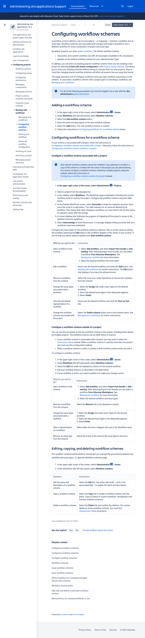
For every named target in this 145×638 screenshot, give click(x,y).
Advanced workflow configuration (24, 144)
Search (122, 6)
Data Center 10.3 (122, 24)
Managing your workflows (63, 82)
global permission (81, 94)
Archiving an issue (23, 151)
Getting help (18, 209)
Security (113, 630)
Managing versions (24, 91)
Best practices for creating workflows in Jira (71, 598)
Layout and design (21, 56)
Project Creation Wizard (114, 66)
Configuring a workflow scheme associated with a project (77, 145)
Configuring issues (24, 73)
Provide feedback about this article (98, 530)
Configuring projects (22, 64)
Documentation (78, 6)
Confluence (65, 615)
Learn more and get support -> (112, 16)
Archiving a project (24, 155)
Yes (71, 530)
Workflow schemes (60, 563)
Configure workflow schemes (64, 558)
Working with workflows (88, 269)
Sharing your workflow (90, 257)
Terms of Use (100, 630)
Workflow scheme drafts (62, 586)
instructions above (65, 342)
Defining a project (23, 69)
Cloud (107, 25)
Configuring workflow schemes (23, 127)
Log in (130, 6)
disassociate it (85, 511)
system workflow (84, 51)
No (77, 530)
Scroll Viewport (78, 615)
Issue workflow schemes (62, 568)
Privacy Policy (85, 630)
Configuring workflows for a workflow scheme (100, 129)
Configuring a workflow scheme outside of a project (74, 148)
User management (21, 60)
